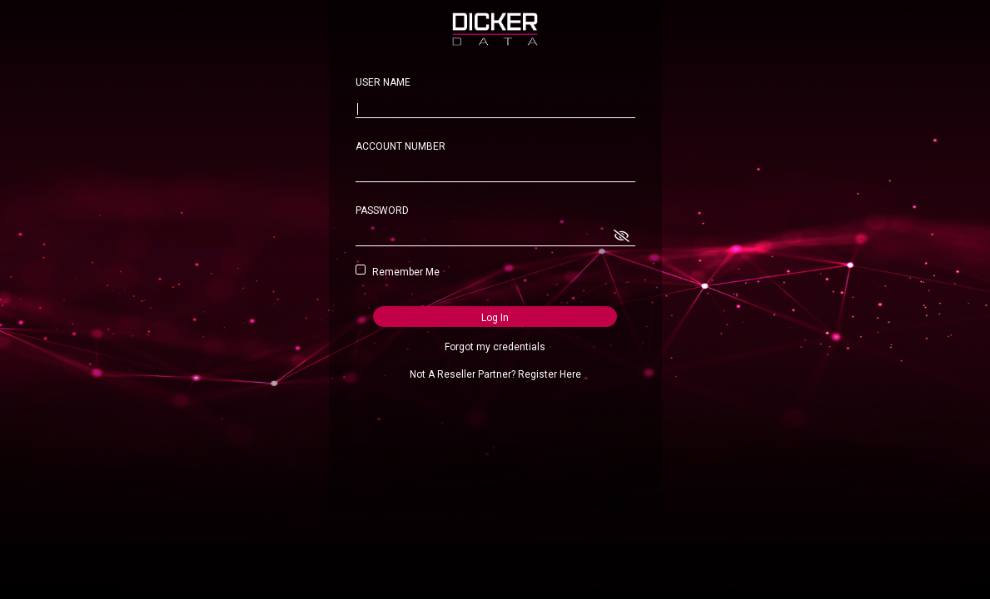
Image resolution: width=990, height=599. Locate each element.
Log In (495, 318)
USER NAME (383, 82)
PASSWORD (382, 210)
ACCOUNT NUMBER (400, 146)
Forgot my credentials (495, 347)
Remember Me (403, 272)
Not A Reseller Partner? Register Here (495, 374)
